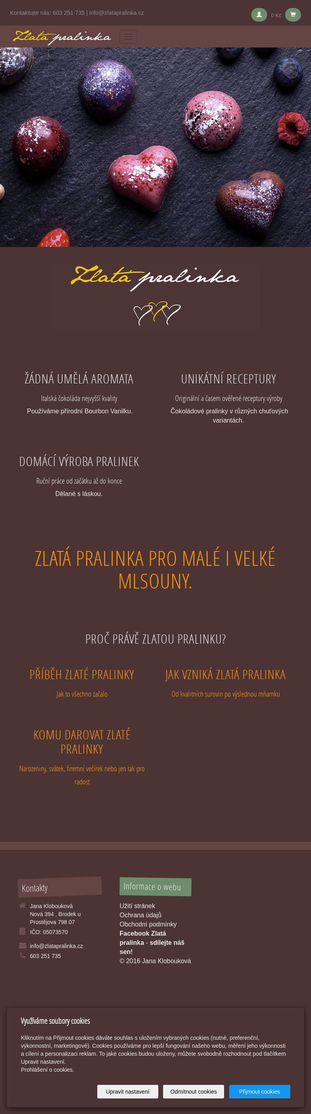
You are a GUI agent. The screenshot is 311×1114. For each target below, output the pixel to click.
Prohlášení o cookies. (47, 1070)
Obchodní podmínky (148, 924)
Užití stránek (137, 906)
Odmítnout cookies (193, 1091)
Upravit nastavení (128, 1091)
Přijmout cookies (259, 1091)
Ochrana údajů (140, 915)
